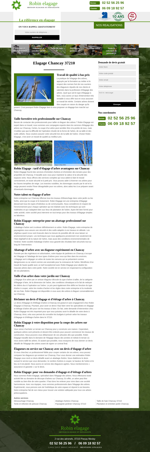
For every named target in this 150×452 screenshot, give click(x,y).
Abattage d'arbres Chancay (66, 401)
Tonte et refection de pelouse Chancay (30, 404)
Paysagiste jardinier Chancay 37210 (70, 404)
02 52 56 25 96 (104, 3)
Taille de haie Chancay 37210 (109, 401)
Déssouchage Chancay (24, 401)
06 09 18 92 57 (104, 8)
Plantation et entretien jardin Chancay (113, 404)
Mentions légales (91, 447)
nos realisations (109, 25)
